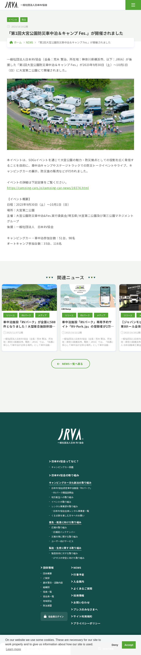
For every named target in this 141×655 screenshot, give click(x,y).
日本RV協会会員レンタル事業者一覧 (71, 510)
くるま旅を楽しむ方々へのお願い (67, 515)
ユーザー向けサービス (62, 541)
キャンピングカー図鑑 (62, 467)
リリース (10, 315)
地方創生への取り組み (62, 497)
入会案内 (78, 581)
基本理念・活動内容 (53, 582)
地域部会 (47, 600)
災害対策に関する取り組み (64, 536)
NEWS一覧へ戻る (72, 364)
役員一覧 (47, 591)
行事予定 (78, 574)
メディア (42, 315)
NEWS (29, 42)
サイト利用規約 (82, 616)
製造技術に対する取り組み (64, 553)
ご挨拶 (46, 577)
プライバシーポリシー (86, 623)
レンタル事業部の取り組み (64, 506)
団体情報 (48, 567)
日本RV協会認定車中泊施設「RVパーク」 (71, 487)
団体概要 (47, 573)
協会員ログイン (56, 616)
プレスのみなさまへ (85, 609)
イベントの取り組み (61, 501)
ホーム (18, 42)
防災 (24, 19)
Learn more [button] (13, 649)
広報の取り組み (59, 527)
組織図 (46, 587)
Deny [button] (115, 644)
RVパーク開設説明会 (63, 492)
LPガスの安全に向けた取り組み (68, 557)
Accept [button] (128, 644)
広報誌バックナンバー (64, 531)
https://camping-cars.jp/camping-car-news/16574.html (48, 188)
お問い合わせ (81, 602)
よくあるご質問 (82, 588)
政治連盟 (47, 605)
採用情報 (78, 595)
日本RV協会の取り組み (65, 475)
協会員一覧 (48, 596)
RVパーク (26, 315)
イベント (12, 19)
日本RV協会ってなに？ (65, 461)
